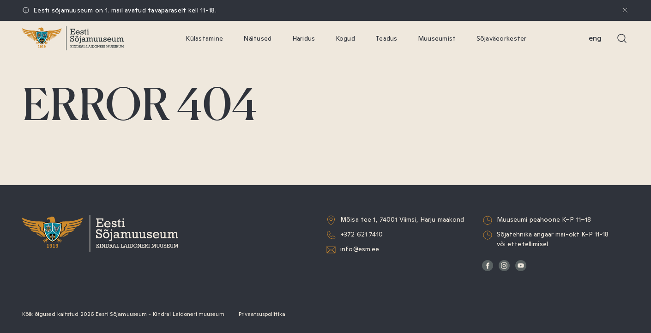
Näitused (257, 38)
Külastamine (204, 38)
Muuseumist (437, 38)
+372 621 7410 (361, 234)
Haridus (303, 38)
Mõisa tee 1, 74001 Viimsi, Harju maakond (402, 219)
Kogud (345, 38)
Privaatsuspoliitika (262, 314)
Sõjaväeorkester (501, 38)
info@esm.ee (360, 249)
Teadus (386, 38)
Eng (595, 38)
